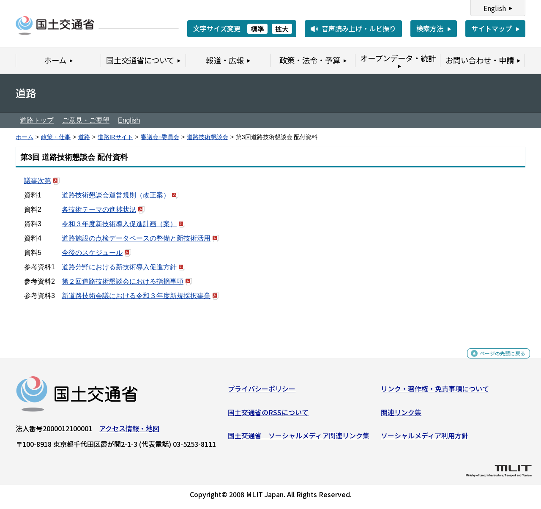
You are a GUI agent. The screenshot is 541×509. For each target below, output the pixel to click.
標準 (257, 29)
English (495, 8)
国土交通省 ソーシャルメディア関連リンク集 (298, 439)
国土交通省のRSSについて (268, 415)
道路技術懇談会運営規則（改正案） (116, 195)
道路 (84, 137)
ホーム (24, 137)
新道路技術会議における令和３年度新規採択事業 (136, 295)
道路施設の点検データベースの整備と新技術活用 (136, 238)
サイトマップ (491, 28)
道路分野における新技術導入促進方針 (119, 267)
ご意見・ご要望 (85, 120)
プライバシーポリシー (261, 392)
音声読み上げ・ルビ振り (359, 28)
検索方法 (429, 28)
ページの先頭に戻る (495, 361)
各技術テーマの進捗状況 (99, 209)
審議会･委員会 (160, 137)
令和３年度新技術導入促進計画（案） (119, 223)
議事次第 (37, 180)
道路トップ (37, 120)
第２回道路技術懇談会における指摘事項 (122, 281)
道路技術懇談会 (207, 137)
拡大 (282, 29)
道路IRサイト (115, 137)
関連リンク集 (401, 415)
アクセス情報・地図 (129, 432)
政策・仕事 (56, 137)
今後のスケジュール (92, 252)
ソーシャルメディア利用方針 (424, 439)
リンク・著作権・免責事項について (435, 392)
